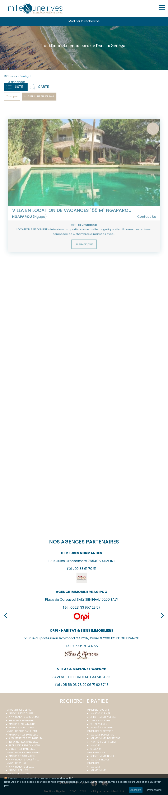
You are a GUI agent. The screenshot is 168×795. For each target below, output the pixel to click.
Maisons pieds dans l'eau (23, 734)
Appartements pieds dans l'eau (26, 738)
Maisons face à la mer (22, 724)
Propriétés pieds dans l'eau (25, 745)
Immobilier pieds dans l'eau (21, 731)
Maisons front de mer (21, 727)
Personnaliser (154, 790)
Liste (19, 86)
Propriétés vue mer (101, 727)
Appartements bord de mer (24, 717)
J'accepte (135, 790)
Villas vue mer (98, 724)
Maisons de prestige (102, 734)
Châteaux (95, 749)
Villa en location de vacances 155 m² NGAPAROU (72, 220)
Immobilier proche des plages (23, 752)
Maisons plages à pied (21, 756)
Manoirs (95, 745)
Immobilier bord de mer (19, 709)
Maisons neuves (99, 759)
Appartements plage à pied (24, 759)
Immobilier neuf (96, 752)
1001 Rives (10, 76)
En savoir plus (84, 254)
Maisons (95, 766)
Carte (43, 86)
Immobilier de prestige (100, 731)
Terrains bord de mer (21, 720)
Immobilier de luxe (16, 763)
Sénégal (25, 76)
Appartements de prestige (105, 738)
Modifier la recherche (84, 21)
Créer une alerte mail (41, 96)
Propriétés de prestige (103, 741)
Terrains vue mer (100, 720)
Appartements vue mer (103, 717)
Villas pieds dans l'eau (22, 749)
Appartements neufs (102, 756)
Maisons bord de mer (21, 713)
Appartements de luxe (21, 766)
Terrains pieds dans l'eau (23, 741)
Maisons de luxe (18, 770)
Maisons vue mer (100, 713)
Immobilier (93, 763)
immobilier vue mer (98, 709)
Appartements (98, 770)
